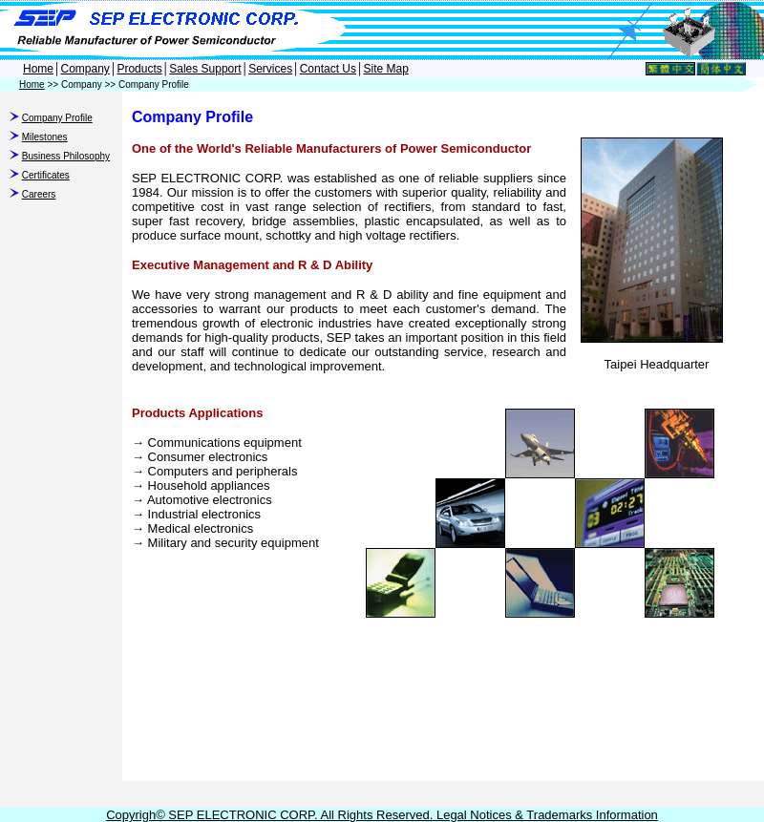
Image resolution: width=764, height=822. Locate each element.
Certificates (46, 175)
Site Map (386, 68)
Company (85, 68)
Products (139, 68)
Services (270, 68)
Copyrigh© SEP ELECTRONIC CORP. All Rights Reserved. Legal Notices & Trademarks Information (382, 815)
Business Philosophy (66, 156)
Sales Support (205, 68)
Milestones (45, 137)
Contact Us (328, 68)
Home (38, 68)
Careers (39, 194)
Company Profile (57, 118)
